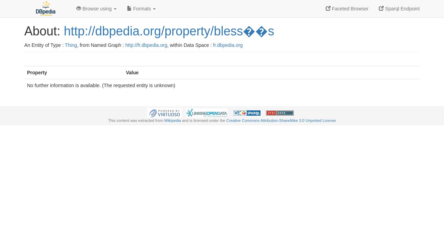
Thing (71, 45)
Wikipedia (172, 120)
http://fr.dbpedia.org (146, 45)
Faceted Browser (347, 8)
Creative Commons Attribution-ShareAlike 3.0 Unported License (281, 120)
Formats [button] (141, 8)
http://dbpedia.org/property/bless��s (169, 31)
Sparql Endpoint (399, 8)
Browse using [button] (96, 8)
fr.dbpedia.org (228, 45)
